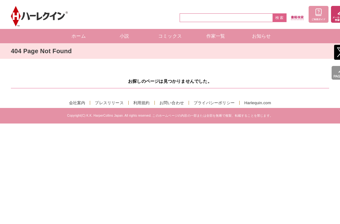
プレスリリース (109, 103)
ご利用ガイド (319, 14)
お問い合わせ (171, 103)
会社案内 (77, 103)
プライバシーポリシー (214, 103)
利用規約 (141, 103)
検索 (279, 18)
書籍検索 (297, 17)
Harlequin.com (257, 103)
